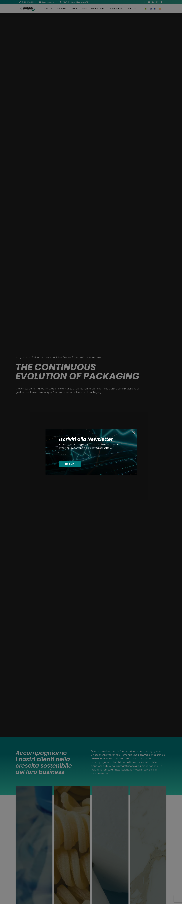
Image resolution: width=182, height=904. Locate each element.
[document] (91, 452)
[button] (133, 432)
